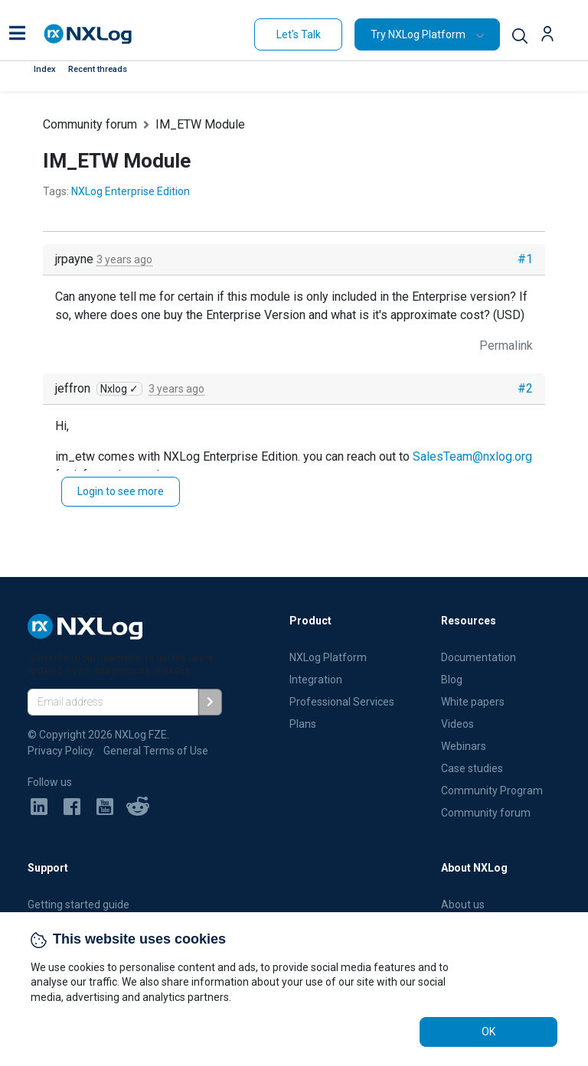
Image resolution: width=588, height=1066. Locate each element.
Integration (315, 679)
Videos (457, 724)
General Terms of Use (155, 751)
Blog (451, 679)
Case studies (472, 768)
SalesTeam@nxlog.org (472, 456)
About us (463, 904)
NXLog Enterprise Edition (130, 191)
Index (45, 69)
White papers (473, 702)
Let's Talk (298, 34)
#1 (525, 259)
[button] (17, 34)
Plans (302, 724)
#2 (525, 388)
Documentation (478, 657)
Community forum (90, 124)
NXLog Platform (329, 657)
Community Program (492, 790)
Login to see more (120, 491)
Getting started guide (78, 904)
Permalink (506, 345)
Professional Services (341, 702)
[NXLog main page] (88, 34)
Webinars (463, 746)
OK (488, 1031)
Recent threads (97, 69)
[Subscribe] (210, 702)
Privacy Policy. (61, 751)
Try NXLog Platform (418, 34)
